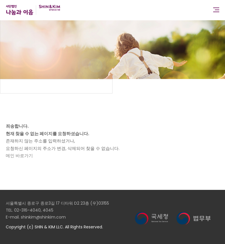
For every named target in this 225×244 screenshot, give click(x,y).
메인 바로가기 (19, 156)
